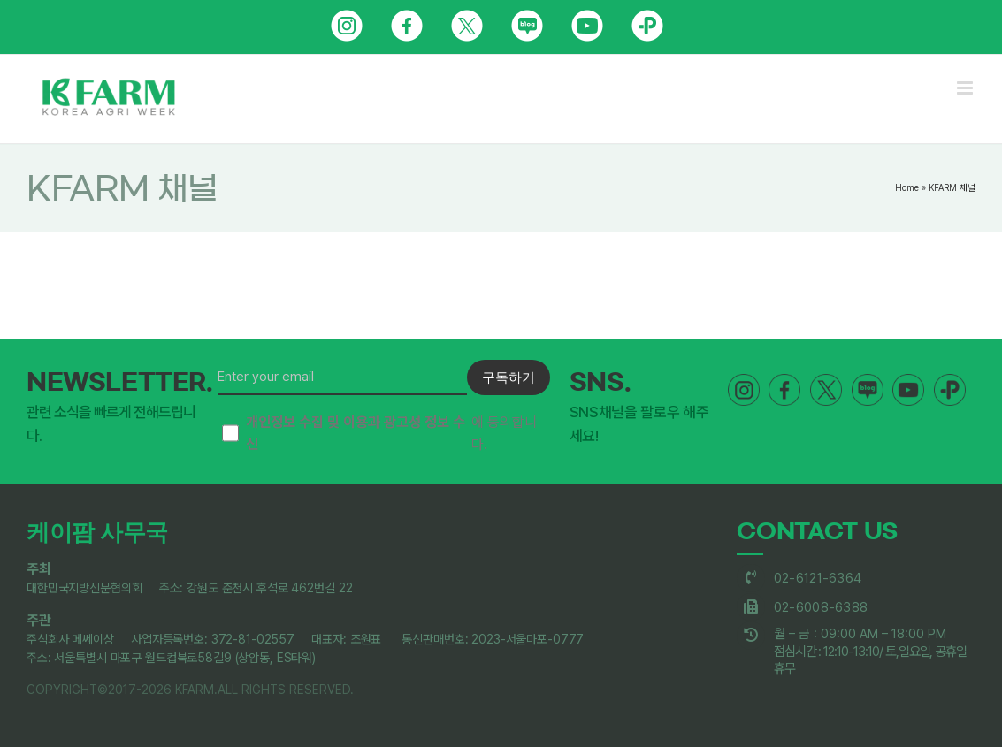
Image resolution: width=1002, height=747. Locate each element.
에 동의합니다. (379, 433)
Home (907, 187)
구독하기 (508, 377)
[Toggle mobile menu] (966, 88)
